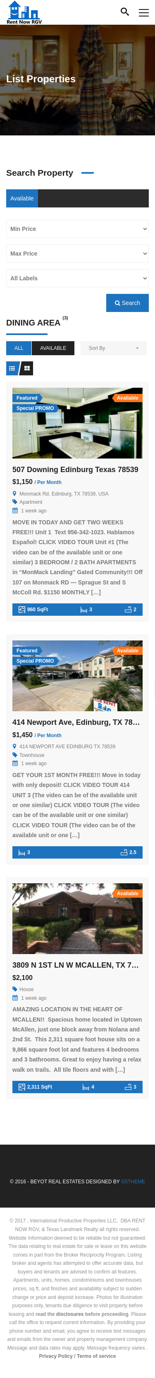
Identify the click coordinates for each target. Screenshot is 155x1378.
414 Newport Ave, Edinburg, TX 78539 (78, 722)
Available (22, 198)
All (18, 348)
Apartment (30, 502)
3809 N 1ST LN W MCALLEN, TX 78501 (80, 965)
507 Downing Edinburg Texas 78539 (75, 470)
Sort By (97, 348)
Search (127, 303)
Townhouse (32, 755)
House (26, 989)
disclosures (70, 1314)
